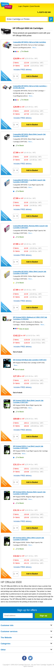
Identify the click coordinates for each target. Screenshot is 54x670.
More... (34, 47)
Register (26, 6)
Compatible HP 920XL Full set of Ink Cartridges (29, 42)
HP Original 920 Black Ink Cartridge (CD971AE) (30, 360)
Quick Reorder (35, 6)
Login (20, 6)
